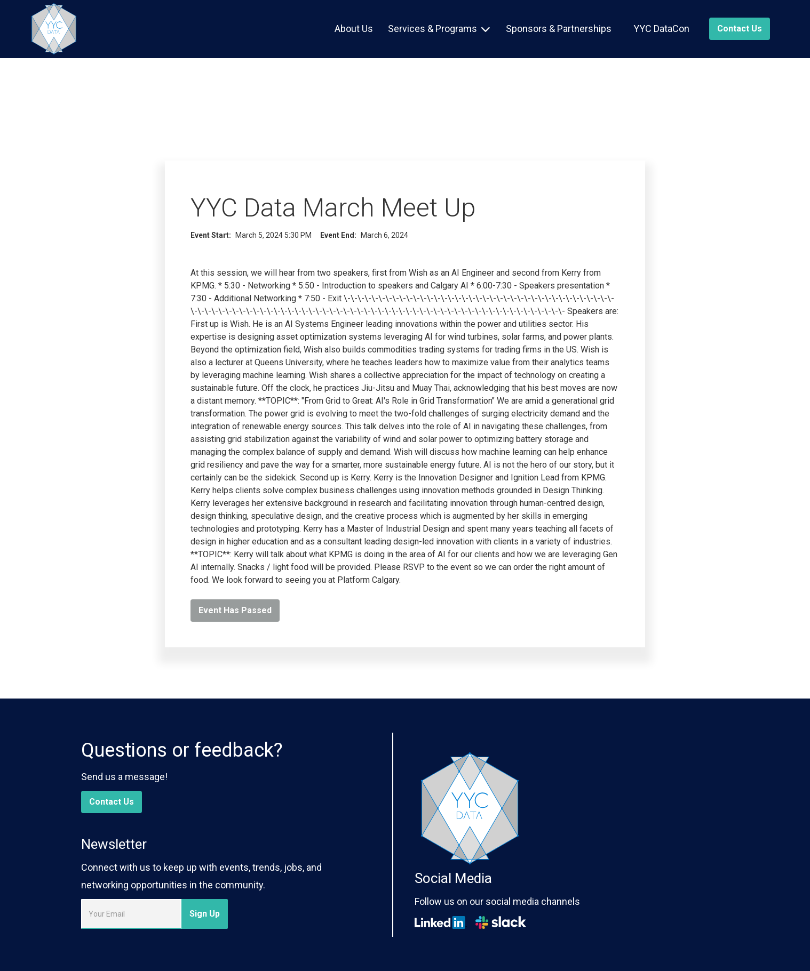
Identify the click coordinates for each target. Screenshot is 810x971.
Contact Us (111, 802)
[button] (439, 28)
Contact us (739, 28)
